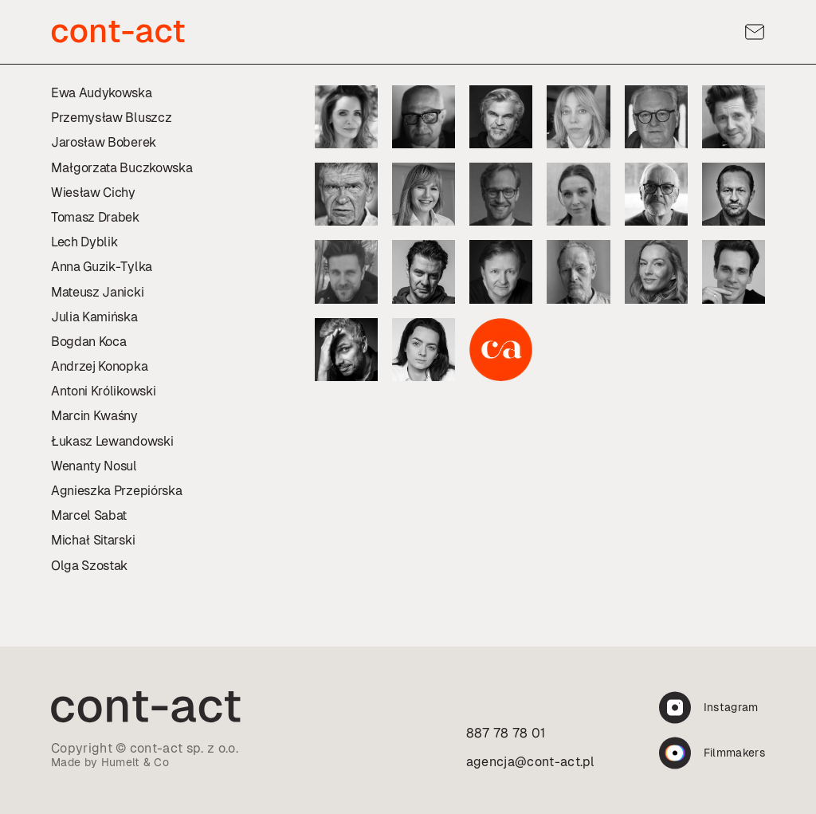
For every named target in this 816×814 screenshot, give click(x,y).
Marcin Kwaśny (94, 415)
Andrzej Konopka (99, 366)
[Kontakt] (754, 32)
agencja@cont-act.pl (530, 761)
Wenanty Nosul (94, 466)
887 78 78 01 (506, 733)
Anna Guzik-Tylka (101, 266)
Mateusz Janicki (97, 292)
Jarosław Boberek (103, 142)
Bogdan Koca (88, 341)
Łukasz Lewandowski (112, 441)
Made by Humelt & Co (110, 762)
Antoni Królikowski (103, 391)
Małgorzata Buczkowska (121, 167)
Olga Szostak (89, 565)
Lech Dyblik (84, 242)
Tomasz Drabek (95, 217)
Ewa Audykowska (101, 92)
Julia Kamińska (94, 316)
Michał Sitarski (93, 540)
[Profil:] (346, 116)
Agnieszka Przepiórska (116, 490)
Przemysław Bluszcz (111, 117)
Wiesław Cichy (93, 192)
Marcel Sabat (89, 515)
